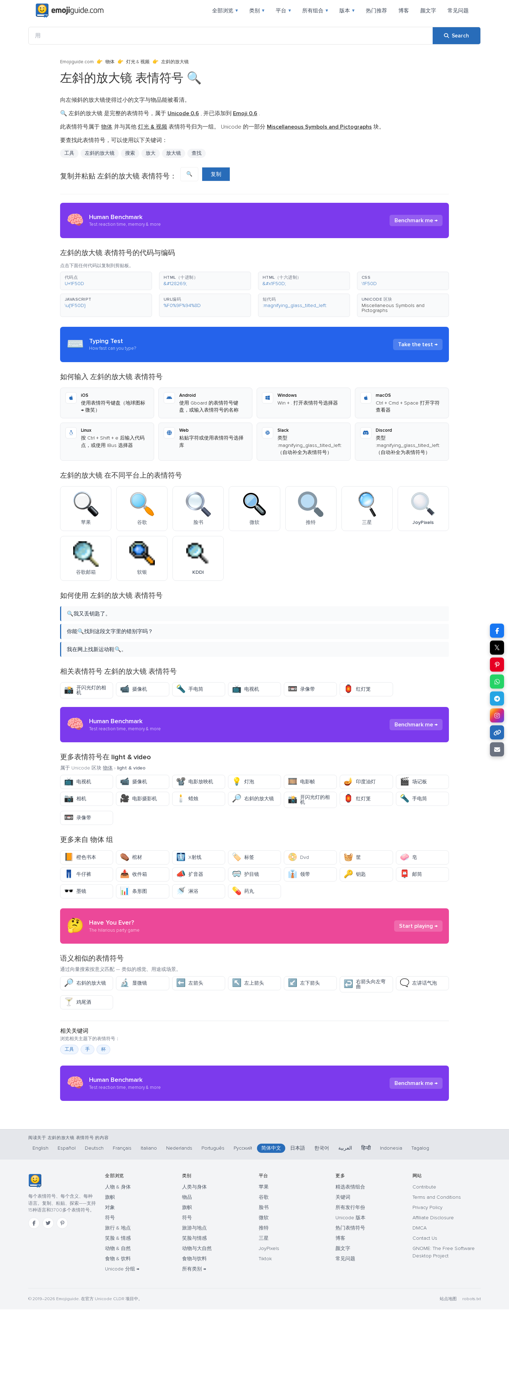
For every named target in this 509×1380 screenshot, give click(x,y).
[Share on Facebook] (497, 631)
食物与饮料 (194, 1329)
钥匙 (355, 874)
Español (67, 1219)
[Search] (456, 35)
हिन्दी (366, 1219)
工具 (69, 153)
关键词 (342, 1268)
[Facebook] (34, 1293)
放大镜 (173, 153)
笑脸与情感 (194, 1309)
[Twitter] (48, 1293)
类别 (256, 10)
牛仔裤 (77, 874)
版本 (347, 10)
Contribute (424, 1258)
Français (122, 1219)
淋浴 (187, 891)
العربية (345, 1219)
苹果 (264, 1258)
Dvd (298, 857)
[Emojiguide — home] (69, 11)
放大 (151, 153)
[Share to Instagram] (497, 715)
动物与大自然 (197, 1319)
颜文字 (428, 10)
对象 (110, 1278)
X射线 (188, 857)
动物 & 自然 (118, 1319)
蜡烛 (187, 798)
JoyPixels (269, 1319)
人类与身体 (194, 1258)
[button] (106, 281)
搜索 (130, 153)
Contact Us (425, 1309)
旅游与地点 (194, 1299)
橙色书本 (80, 857)
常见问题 (458, 10)
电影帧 (301, 781)
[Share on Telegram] (497, 698)
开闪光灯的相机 (85, 690)
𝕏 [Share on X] (497, 647)
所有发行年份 (350, 1278)
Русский (243, 1219)
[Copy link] (497, 732)
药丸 (243, 891)
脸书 (264, 1278)
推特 (264, 1299)
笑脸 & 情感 (118, 1309)
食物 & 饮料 (118, 1329)
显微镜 (133, 983)
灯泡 (243, 781)
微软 (264, 1288)
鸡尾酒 (77, 1002)
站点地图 (448, 1369)
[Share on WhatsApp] (497, 681)
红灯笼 (357, 689)
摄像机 (133, 689)
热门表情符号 (350, 1299)
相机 (75, 798)
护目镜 (245, 874)
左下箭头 (304, 983)
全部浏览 (225, 10)
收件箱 (133, 874)
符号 (110, 1288)
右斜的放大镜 (253, 798)
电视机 (245, 689)
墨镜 (75, 891)
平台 (283, 10)
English (40, 1219)
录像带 (301, 689)
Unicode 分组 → (122, 1340)
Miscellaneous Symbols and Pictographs (393, 307)
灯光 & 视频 (138, 62)
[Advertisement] (254, 1163)
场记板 (413, 781)
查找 (196, 153)
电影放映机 (194, 781)
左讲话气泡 (418, 983)
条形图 (133, 891)
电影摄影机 (138, 798)
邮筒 (411, 874)
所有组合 (315, 10)
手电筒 (189, 689)
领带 (299, 874)
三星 (264, 1309)
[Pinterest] (62, 1293)
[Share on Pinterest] (497, 664)
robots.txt (471, 1369)
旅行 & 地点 (118, 1299)
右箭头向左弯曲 (365, 984)
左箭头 (189, 983)
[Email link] (497, 749)
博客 (403, 10)
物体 (110, 62)
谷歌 (264, 1268)
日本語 (297, 1219)
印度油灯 (360, 781)
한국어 (321, 1219)
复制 (216, 174)
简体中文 (271, 1219)
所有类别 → (194, 1340)
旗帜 (110, 1268)
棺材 (131, 857)
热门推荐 (376, 10)
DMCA (420, 1299)
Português (212, 1219)
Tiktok (265, 1329)
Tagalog (420, 1219)
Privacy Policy (428, 1278)
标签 (243, 857)
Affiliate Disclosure (433, 1288)
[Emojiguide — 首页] (34, 1251)
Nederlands (179, 1219)
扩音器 (189, 874)
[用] (231, 35)
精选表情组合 (350, 1258)
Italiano (149, 1219)
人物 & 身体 (118, 1258)
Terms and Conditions (437, 1268)
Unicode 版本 (350, 1288)
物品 (187, 1268)
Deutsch (94, 1219)
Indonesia (391, 1219)
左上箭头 (248, 983)
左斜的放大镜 (100, 153)
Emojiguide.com (77, 62)
